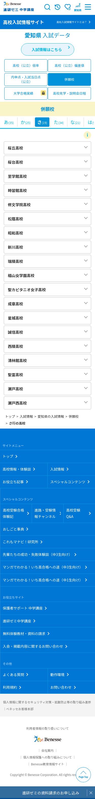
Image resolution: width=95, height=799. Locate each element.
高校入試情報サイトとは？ (71, 22)
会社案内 (47, 750)
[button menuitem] (78, 7)
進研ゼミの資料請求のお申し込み (50, 792)
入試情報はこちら (46, 49)
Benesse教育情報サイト (47, 764)
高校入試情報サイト (23, 22)
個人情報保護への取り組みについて (47, 757)
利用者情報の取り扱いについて (47, 728)
